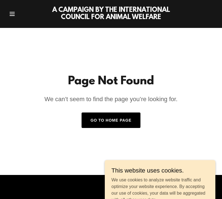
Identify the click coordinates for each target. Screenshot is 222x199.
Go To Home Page (110, 120)
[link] (111, 17)
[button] (22, 13)
